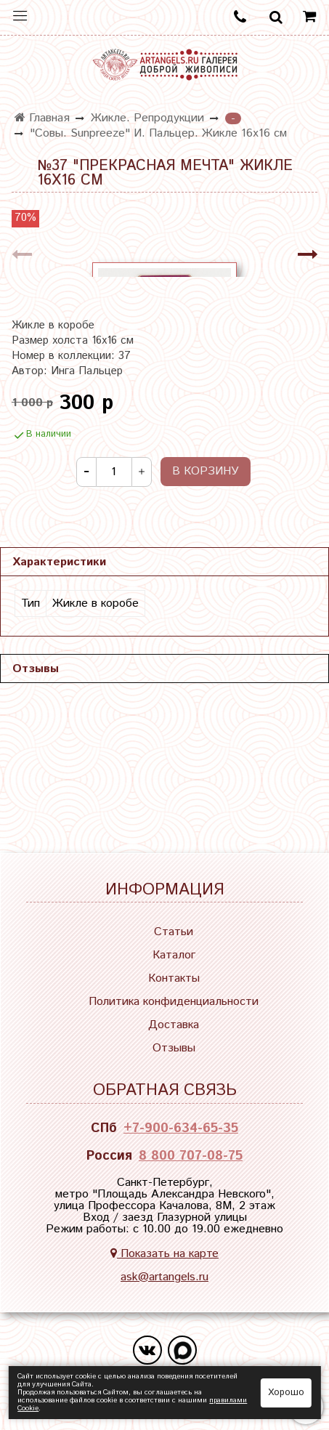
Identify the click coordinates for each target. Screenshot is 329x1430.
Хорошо (286, 1392)
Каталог (174, 955)
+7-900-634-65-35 (180, 1128)
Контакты (174, 978)
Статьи (173, 932)
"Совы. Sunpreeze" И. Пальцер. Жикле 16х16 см (158, 133)
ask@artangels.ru (164, 1277)
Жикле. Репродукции (147, 118)
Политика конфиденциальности (174, 1001)
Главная (42, 118)
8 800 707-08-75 (191, 1156)
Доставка (173, 1025)
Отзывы (174, 1048)
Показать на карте (164, 1253)
